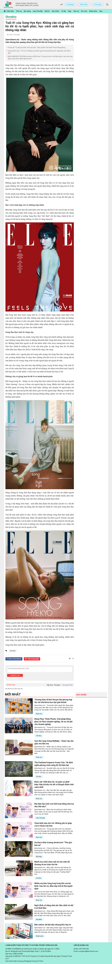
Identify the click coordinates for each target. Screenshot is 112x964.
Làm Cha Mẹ (37, 11)
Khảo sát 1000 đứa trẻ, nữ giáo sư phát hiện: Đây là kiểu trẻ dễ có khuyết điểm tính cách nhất (54, 784)
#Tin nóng (97, 4)
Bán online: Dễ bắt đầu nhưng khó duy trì (52, 924)
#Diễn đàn (84, 4)
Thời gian (57, 685)
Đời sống (27, 11)
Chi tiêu (38, 736)
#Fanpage (70, 4)
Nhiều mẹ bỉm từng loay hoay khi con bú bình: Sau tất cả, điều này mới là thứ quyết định (53, 886)
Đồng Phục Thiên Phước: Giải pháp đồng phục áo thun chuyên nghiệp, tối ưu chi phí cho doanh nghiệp (53, 721)
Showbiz (10, 16)
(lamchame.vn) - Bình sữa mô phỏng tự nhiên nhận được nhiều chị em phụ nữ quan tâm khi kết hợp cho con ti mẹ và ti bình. (53, 812)
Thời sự (19, 11)
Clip (100, 11)
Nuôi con (39, 714)
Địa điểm (39, 919)
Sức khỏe (55, 11)
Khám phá (93, 11)
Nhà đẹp (39, 856)
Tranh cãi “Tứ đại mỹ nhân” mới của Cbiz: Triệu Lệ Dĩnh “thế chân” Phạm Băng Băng (36, 47)
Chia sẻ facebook (14, 659)
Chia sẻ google (33, 659)
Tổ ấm (63, 11)
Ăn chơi (84, 11)
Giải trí (47, 11)
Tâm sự (76, 11)
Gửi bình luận (15, 675)
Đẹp (69, 11)
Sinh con (39, 757)
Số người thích (68, 685)
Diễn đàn (10, 11)
